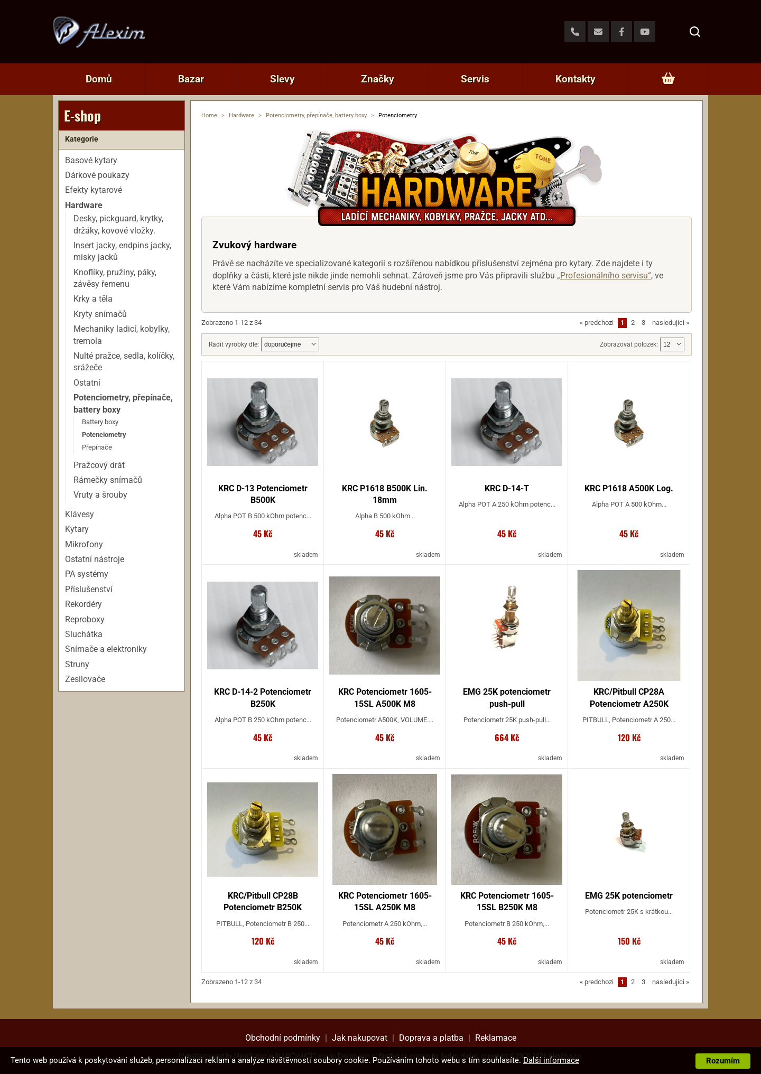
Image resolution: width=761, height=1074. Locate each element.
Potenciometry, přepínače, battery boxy (316, 115)
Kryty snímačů (100, 314)
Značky (377, 79)
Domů (99, 79)
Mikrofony (84, 544)
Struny (77, 664)
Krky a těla (93, 299)
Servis (475, 79)
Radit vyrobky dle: (234, 344)
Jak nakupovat (359, 1038)
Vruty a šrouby (100, 495)
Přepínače (97, 447)
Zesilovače (85, 679)
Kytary (77, 529)
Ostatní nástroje (94, 559)
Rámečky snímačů (107, 480)
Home (209, 115)
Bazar (191, 79)
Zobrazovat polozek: (629, 344)
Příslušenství (89, 589)
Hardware (241, 115)
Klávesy (79, 514)
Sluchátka (84, 634)
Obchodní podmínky (282, 1038)
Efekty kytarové (93, 190)
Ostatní (86, 383)
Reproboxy (85, 619)
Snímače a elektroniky (106, 649)
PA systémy (86, 574)
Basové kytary (91, 160)
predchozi (597, 322)
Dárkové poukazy (97, 175)
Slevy (282, 79)
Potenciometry (104, 434)
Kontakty (575, 79)
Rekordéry (83, 604)
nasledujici (670, 322)
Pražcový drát (99, 465)
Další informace (551, 1060)
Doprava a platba (431, 1038)
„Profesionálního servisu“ (604, 275)
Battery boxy (100, 422)
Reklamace (495, 1038)
